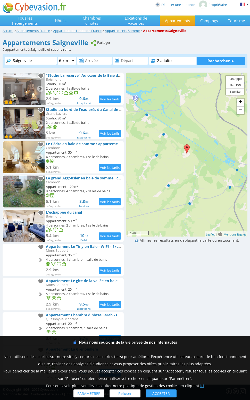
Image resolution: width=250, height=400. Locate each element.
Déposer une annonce (175, 4)
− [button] (240, 110)
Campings (209, 20)
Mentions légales (235, 234)
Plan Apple (235, 79)
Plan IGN (235, 85)
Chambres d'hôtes (92, 20)
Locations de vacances (136, 20)
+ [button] (240, 102)
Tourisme (236, 20)
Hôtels (60, 20)
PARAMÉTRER (89, 393)
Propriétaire (213, 5)
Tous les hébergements (25, 20)
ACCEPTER (161, 393)
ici (202, 385)
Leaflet (210, 234)
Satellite (235, 91)
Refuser (125, 393)
